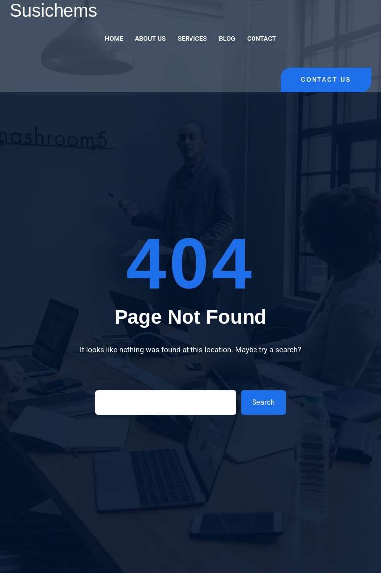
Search (263, 402)
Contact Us (326, 79)
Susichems (53, 10)
